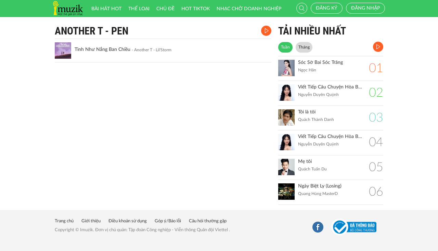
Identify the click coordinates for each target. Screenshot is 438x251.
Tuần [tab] (285, 47)
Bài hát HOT (106, 8)
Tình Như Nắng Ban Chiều (102, 49)
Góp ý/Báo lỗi (168, 221)
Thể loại (139, 8)
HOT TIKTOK (195, 8)
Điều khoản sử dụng (127, 221)
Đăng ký (326, 8)
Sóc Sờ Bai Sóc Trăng (320, 62)
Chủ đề (165, 8)
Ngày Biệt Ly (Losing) (320, 186)
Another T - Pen (91, 31)
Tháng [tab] (304, 47)
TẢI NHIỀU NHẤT (312, 31)
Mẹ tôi (305, 161)
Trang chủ (64, 221)
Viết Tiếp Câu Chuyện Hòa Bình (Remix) (330, 87)
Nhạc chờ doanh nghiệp (249, 8)
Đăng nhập (365, 8)
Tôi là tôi (306, 112)
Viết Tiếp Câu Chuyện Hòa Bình (330, 136)
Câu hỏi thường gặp (208, 221)
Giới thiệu (91, 221)
